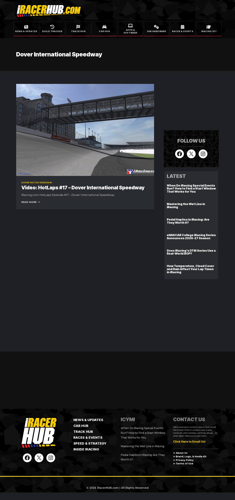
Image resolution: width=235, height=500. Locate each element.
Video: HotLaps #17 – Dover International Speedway (82, 187)
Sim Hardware (156, 31)
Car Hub (104, 31)
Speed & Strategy (90, 443)
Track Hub (78, 31)
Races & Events (182, 31)
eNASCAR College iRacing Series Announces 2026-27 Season (191, 236)
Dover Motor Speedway (36, 182)
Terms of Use (184, 463)
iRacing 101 (208, 31)
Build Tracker (52, 31)
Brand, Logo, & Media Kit (191, 456)
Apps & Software (131, 31)
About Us (182, 452)
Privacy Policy (185, 460)
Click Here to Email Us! (189, 441)
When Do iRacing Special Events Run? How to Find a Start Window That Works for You (191, 188)
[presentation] (85, 130)
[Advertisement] (188, 104)
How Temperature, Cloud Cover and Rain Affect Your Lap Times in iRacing (190, 269)
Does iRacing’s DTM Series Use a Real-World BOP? (191, 252)
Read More (30, 202)
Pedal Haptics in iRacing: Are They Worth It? (188, 221)
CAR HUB (80, 426)
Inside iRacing (86, 449)
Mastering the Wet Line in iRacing (186, 205)
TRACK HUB (83, 432)
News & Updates (26, 31)
